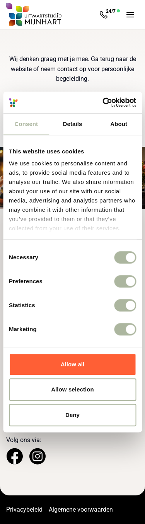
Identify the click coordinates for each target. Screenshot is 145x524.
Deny (72, 415)
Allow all (73, 364)
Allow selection (72, 389)
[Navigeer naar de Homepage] (34, 14)
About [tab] (118, 124)
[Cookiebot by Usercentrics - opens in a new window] (103, 102)
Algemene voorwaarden (81, 509)
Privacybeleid (24, 509)
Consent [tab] (26, 124)
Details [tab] (72, 124)
